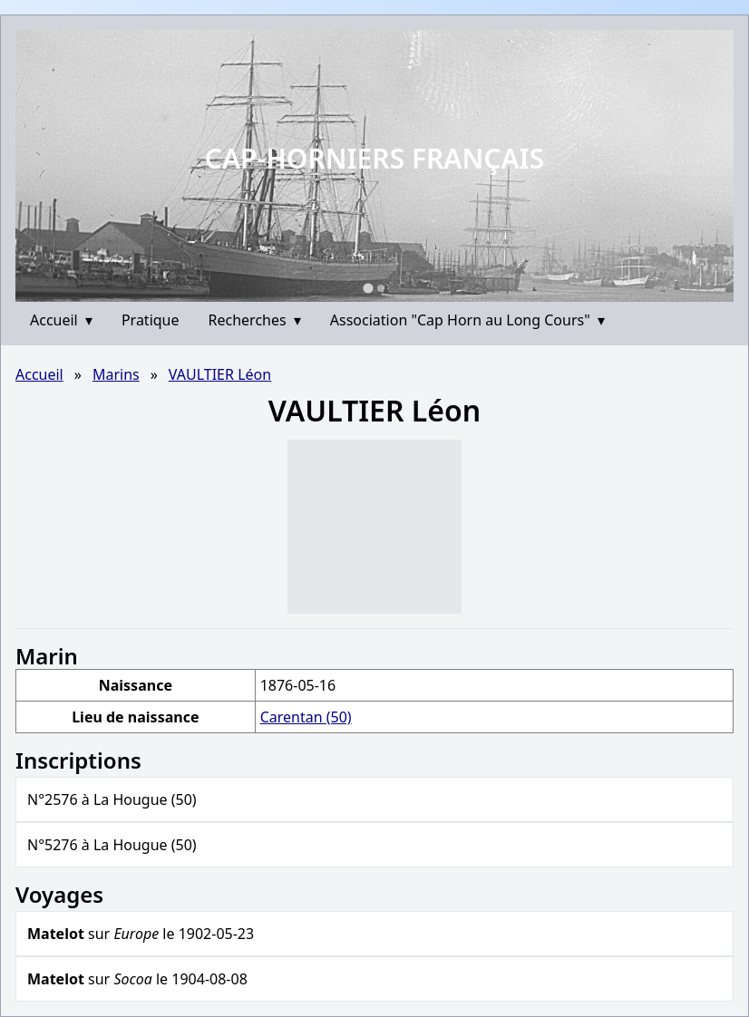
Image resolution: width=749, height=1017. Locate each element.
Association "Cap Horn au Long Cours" (467, 320)
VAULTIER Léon (220, 374)
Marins (116, 374)
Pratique (151, 320)
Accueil (61, 320)
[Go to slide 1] (368, 288)
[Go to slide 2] (380, 288)
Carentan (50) (306, 717)
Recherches (255, 320)
